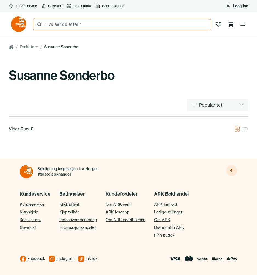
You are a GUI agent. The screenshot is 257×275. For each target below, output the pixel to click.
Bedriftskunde (109, 6)
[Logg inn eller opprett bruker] (236, 6)
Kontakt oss (30, 219)
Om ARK (162, 219)
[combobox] (126, 24)
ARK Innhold (165, 204)
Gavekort (52, 6)
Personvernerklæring (78, 219)
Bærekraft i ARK (169, 227)
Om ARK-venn (119, 204)
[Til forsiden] (26, 171)
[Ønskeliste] (218, 24)
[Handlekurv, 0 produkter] (230, 24)
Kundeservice (23, 6)
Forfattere (29, 47)
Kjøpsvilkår (69, 212)
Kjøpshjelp (29, 212)
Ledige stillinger (168, 212)
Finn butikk (79, 6)
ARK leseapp (117, 212)
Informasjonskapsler (77, 227)
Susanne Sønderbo (61, 47)
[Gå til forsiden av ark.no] (18, 24)
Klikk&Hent (69, 204)
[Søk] (37, 24)
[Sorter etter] (217, 105)
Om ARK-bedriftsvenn (125, 219)
